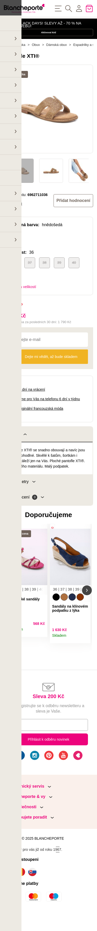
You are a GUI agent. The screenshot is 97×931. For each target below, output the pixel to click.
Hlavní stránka (14, 59)
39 (59, 277)
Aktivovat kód (48, 40)
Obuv (36, 59)
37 (30, 277)
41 (15, 292)
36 (15, 277)
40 (74, 277)
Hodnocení (27, 511)
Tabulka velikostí (23, 301)
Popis (18, 449)
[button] (10, 607)
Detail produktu (41, 649)
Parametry (22, 496)
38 (44, 277)
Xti (20, 218)
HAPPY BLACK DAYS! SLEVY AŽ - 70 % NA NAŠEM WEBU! (42, 27)
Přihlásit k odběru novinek (48, 758)
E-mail (18, 743)
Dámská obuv (56, 59)
